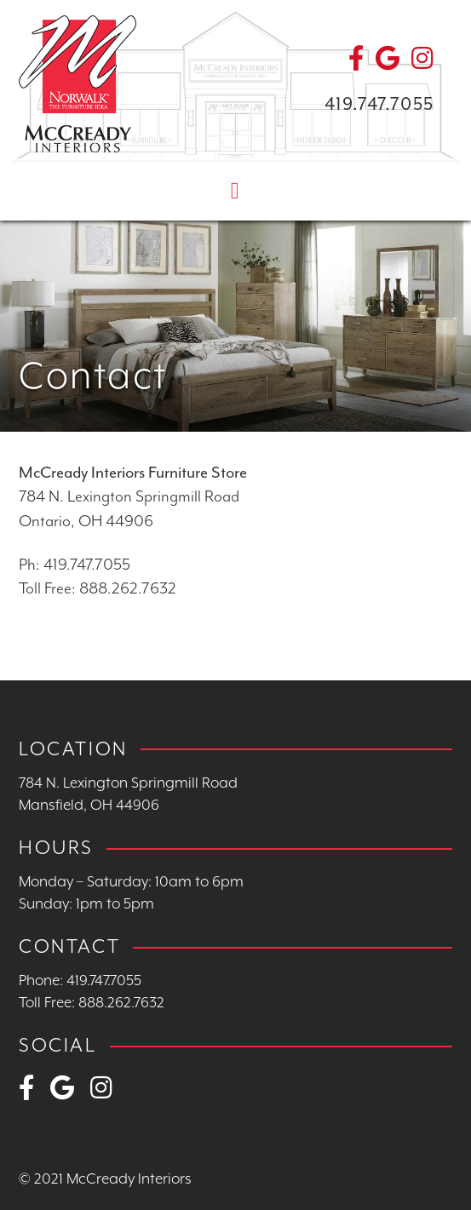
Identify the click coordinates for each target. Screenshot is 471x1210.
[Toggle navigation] (235, 189)
